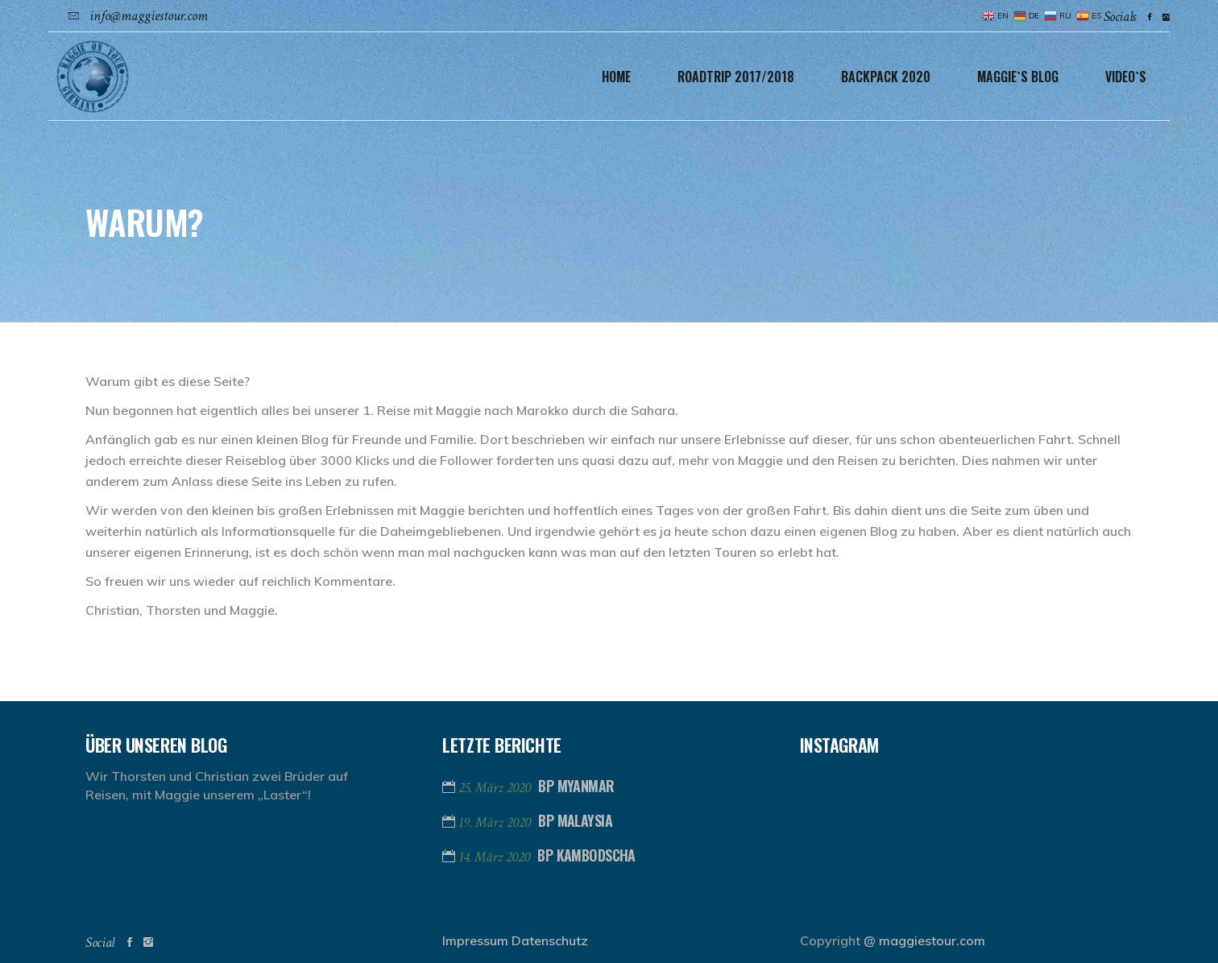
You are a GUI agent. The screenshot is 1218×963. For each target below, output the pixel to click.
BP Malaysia (575, 820)
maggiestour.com (932, 940)
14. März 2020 (495, 857)
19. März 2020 (496, 822)
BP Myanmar (576, 785)
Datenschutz (550, 940)
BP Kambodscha (586, 855)
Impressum (475, 940)
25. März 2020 (496, 787)
